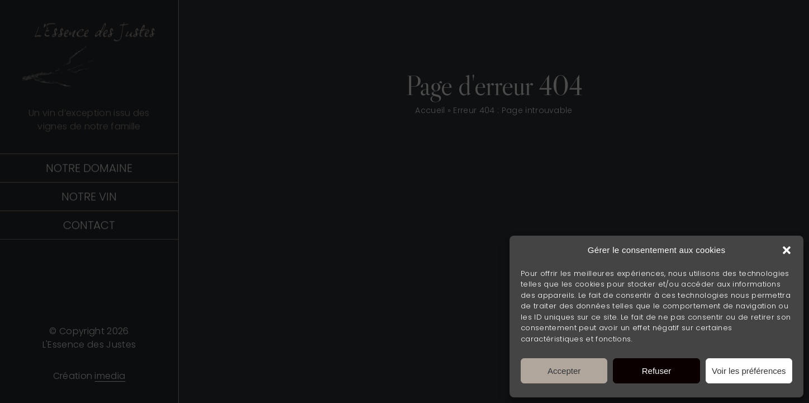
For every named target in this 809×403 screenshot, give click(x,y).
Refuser (657, 371)
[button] (786, 250)
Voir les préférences (749, 371)
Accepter (564, 371)
